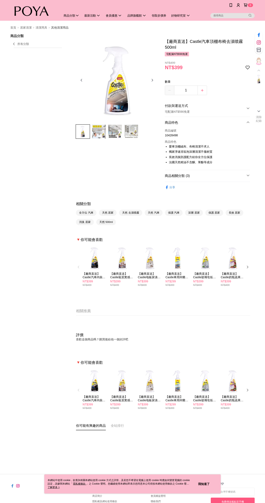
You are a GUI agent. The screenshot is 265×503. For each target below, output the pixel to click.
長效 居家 (234, 212)
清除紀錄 (259, 118)
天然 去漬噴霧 (130, 212)
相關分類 (83, 204)
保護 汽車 (174, 212)
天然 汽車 (153, 212)
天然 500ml (106, 222)
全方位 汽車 (86, 212)
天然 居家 (108, 212)
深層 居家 (194, 212)
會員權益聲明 (158, 496)
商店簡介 (97, 496)
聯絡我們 (156, 501)
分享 (170, 187)
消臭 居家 (85, 222)
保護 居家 (214, 212)
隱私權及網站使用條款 (104, 501)
